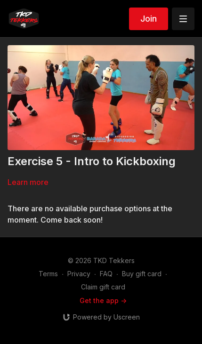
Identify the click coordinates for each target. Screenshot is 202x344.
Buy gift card (142, 274)
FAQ (106, 274)
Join (148, 19)
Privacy (78, 274)
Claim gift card (103, 287)
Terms (48, 274)
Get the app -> (103, 300)
